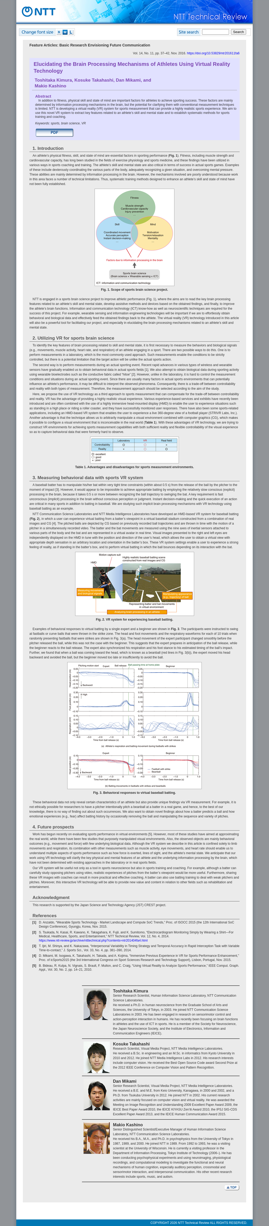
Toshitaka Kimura (53, 80)
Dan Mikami (128, 80)
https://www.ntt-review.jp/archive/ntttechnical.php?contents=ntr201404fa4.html (93, 940)
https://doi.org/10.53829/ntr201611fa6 (213, 53)
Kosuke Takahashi (93, 80)
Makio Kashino (50, 85)
